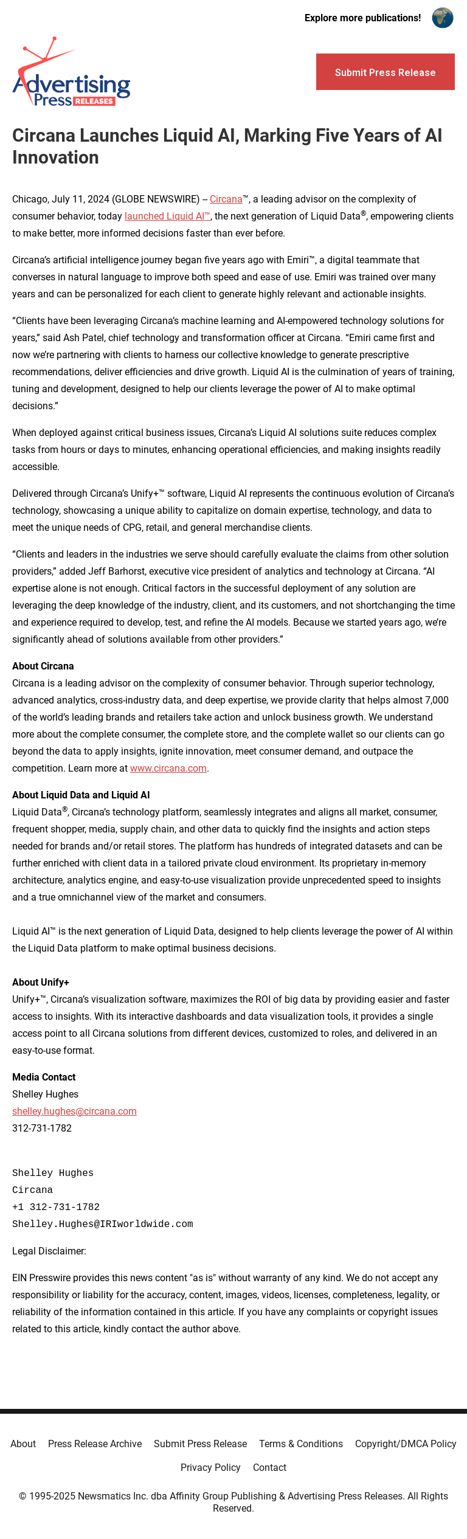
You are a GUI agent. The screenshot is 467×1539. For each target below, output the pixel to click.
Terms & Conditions (301, 1444)
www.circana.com (168, 768)
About (23, 1444)
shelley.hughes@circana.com (74, 1111)
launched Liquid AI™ (167, 216)
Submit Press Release (200, 1444)
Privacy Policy (211, 1467)
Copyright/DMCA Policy (406, 1444)
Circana (226, 199)
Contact (269, 1467)
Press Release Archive (95, 1444)
